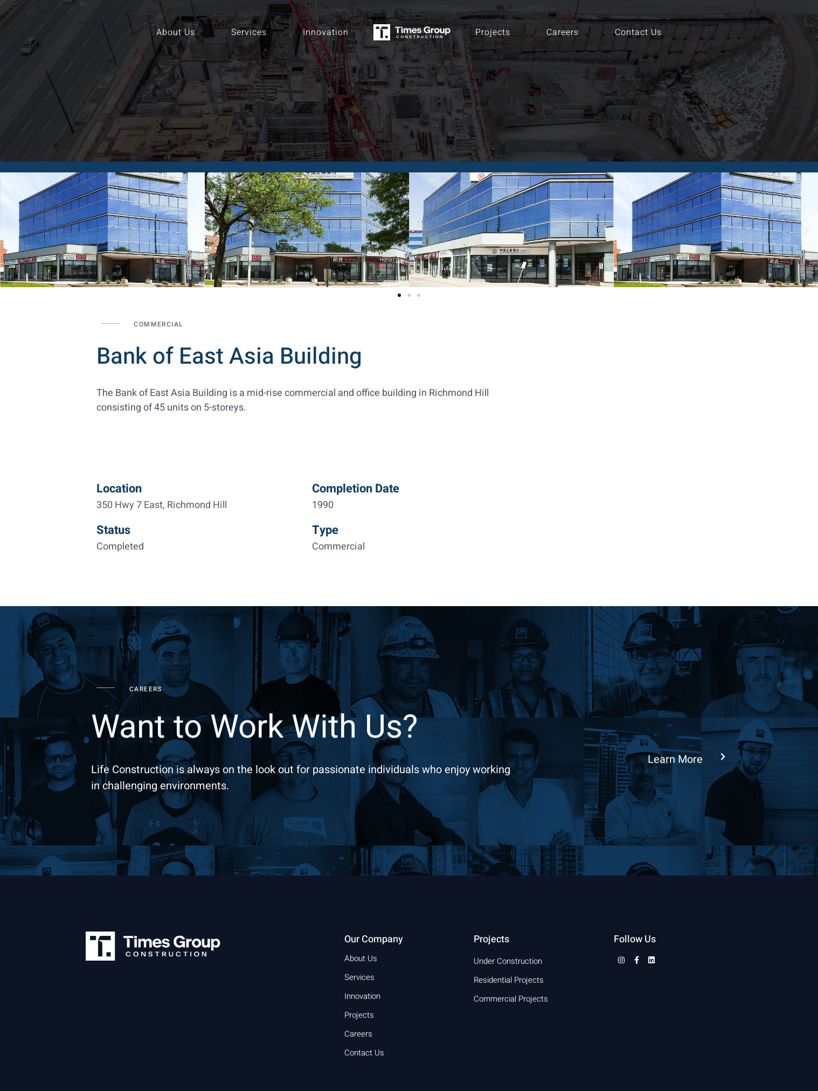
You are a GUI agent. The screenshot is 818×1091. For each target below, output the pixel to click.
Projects (492, 32)
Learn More (675, 759)
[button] (12, 230)
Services (249, 32)
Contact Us (638, 32)
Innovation (326, 32)
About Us (175, 32)
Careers (562, 32)
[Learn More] (723, 757)
